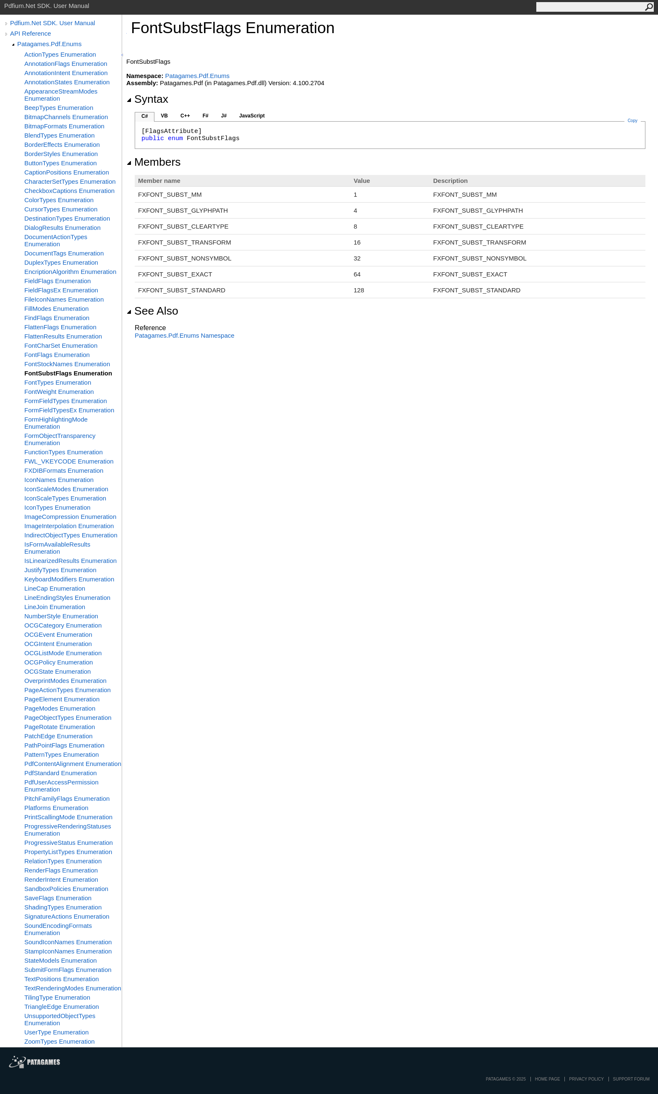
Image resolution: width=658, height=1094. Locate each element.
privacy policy (586, 1079)
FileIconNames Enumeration (64, 299)
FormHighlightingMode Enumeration (56, 423)
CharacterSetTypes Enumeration (70, 181)
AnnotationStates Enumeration (67, 82)
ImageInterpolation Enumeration (69, 525)
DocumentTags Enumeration (64, 253)
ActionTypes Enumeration (60, 54)
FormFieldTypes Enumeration (65, 400)
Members (153, 162)
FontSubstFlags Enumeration (68, 373)
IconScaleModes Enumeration (66, 488)
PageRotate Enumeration (59, 726)
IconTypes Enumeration (57, 507)
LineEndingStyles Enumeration (67, 597)
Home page (547, 1079)
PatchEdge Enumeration (58, 736)
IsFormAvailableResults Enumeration (57, 548)
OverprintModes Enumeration (65, 680)
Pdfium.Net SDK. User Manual (52, 22)
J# (224, 116)
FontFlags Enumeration (57, 354)
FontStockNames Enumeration (67, 363)
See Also (152, 311)
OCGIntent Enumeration (58, 643)
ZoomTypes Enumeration (59, 1041)
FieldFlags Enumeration (57, 280)
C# (144, 116)
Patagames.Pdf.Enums (49, 43)
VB (164, 116)
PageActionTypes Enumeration (67, 689)
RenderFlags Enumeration (61, 870)
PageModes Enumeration (59, 708)
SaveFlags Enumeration (57, 897)
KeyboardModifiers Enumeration (69, 579)
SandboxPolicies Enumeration (66, 888)
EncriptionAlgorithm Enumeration (70, 271)
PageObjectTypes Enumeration (68, 717)
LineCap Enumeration (54, 588)
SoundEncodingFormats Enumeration (58, 929)
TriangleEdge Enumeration (61, 1006)
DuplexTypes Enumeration (61, 262)
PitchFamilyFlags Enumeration (67, 798)
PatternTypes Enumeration (61, 754)
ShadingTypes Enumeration (63, 907)
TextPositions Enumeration (61, 978)
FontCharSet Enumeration (60, 345)
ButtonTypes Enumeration (60, 163)
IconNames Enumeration (59, 479)
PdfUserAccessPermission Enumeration (61, 786)
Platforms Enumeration (56, 807)
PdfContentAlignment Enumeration (72, 763)
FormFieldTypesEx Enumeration (69, 410)
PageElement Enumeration (61, 699)
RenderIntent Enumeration (61, 879)
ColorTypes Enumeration (59, 199)
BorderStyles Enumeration (61, 153)
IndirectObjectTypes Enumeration (71, 535)
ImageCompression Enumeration (70, 516)
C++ (185, 116)
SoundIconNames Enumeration (68, 942)
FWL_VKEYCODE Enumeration (69, 461)
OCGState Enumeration (57, 671)
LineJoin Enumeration (54, 606)
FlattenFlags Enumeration (60, 327)
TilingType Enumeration (57, 997)
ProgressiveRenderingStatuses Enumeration (67, 830)
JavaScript (252, 116)
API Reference (30, 33)
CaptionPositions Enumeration (66, 172)
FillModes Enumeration (56, 308)
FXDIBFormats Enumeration (63, 470)
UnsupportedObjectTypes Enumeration (59, 1019)
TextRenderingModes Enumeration (72, 988)
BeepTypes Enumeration (58, 107)
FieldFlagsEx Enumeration (61, 290)
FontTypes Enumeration (57, 382)
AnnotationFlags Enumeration (65, 63)
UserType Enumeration (56, 1032)
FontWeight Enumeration (59, 391)
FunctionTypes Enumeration (63, 452)
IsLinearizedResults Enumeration (70, 560)
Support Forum (631, 1079)
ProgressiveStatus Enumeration (68, 842)
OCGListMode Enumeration (63, 652)
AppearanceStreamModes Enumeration (60, 95)
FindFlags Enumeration (56, 317)
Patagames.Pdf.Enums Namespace (185, 335)
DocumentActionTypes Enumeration (55, 240)
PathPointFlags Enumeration (64, 745)
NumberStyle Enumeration (61, 616)
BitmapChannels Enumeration (66, 116)
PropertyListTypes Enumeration (68, 851)
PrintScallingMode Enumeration (68, 816)
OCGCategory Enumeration (63, 625)
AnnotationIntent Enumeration (65, 72)
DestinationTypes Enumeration (67, 218)
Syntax (147, 99)
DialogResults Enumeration (62, 227)
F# (206, 116)
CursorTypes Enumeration (60, 209)
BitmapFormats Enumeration (64, 126)
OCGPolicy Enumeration (58, 662)
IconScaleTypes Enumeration (65, 498)
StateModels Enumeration (60, 960)
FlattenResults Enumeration (63, 336)
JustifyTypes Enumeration (60, 569)
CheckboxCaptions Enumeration (69, 190)
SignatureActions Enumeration (67, 916)
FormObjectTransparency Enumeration (60, 439)
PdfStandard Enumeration (60, 772)
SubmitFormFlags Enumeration (68, 969)
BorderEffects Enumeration (62, 144)
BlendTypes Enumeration (59, 135)
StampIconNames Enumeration (68, 951)
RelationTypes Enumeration (63, 861)
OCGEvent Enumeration (58, 634)
